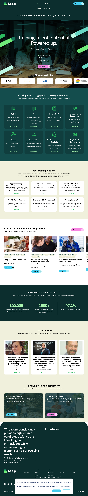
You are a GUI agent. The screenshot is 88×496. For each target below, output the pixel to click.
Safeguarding (63, 473)
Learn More (53, 414)
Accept (56, 490)
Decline (66, 490)
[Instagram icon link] (11, 484)
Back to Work (60, 176)
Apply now (10, 267)
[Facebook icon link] (8, 484)
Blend (83, 491)
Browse (16, 193)
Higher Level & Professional (53, 477)
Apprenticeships (51, 472)
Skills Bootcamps (51, 473)
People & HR (37, 475)
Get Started (13, 126)
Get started (16, 372)
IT (35, 473)
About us (62, 472)
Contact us (79, 3)
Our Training (12, 414)
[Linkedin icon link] (5, 484)
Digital (36, 472)
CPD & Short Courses (52, 475)
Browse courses (44, 66)
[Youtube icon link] (15, 484)
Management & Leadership (40, 477)
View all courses (78, 229)
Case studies (63, 476)
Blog (62, 3)
